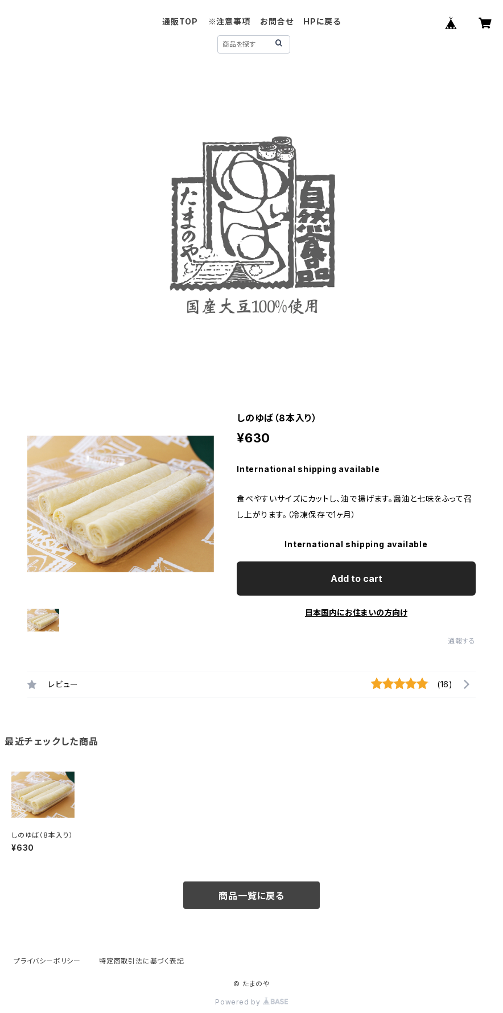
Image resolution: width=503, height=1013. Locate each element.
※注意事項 (229, 21)
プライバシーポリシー (47, 961)
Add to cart (356, 578)
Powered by (251, 1002)
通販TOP (180, 21)
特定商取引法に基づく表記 (141, 961)
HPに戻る (322, 21)
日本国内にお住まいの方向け (356, 612)
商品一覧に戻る (251, 895)
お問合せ (276, 21)
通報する (462, 641)
